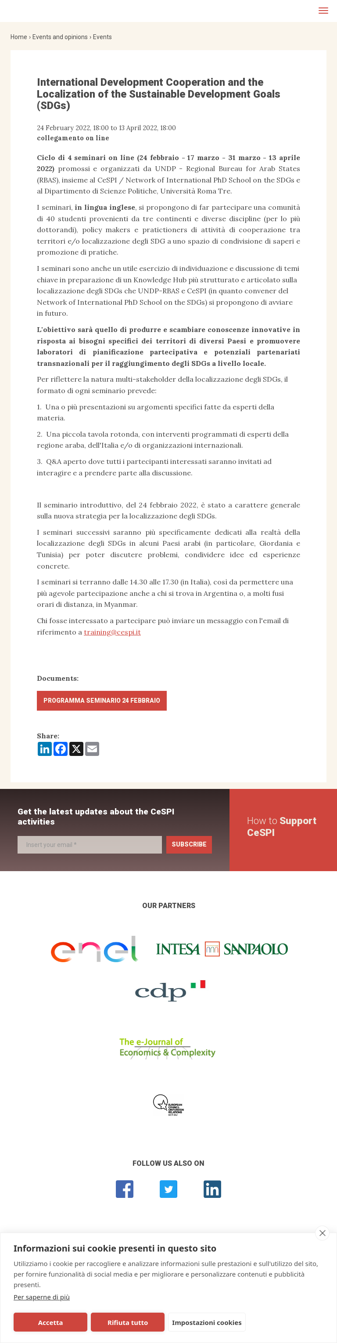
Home (19, 36)
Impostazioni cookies (185, 1322)
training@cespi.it (112, 632)
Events (102, 36)
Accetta (44, 1322)
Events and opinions (60, 36)
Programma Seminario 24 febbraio (101, 700)
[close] (322, 1233)
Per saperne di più (42, 1296)
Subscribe (189, 844)
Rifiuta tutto (111, 1322)
